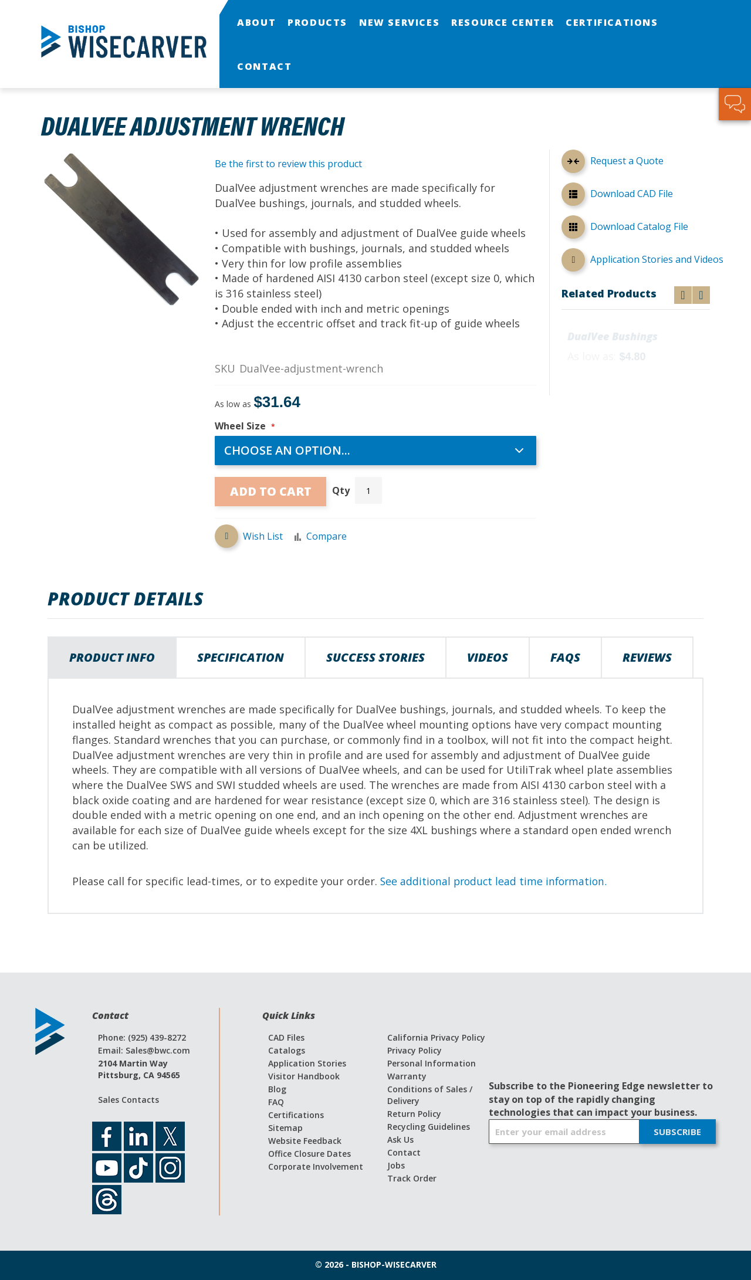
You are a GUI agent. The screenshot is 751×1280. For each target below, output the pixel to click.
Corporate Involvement (315, 1166)
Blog (277, 1089)
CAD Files (286, 1037)
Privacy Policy (414, 1050)
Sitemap (285, 1127)
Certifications (296, 1114)
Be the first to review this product (288, 163)
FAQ (276, 1102)
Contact (404, 1152)
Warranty (407, 1076)
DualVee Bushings (612, 337)
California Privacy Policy (436, 1037)
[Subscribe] (677, 1131)
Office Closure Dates (309, 1153)
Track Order (412, 1178)
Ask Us (400, 1139)
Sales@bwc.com (158, 1050)
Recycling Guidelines (428, 1126)
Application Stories (307, 1063)
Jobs (396, 1165)
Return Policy (414, 1113)
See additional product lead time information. (496, 881)
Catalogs (286, 1050)
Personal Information (431, 1063)
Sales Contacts (128, 1099)
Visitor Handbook (304, 1076)
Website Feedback (304, 1140)
